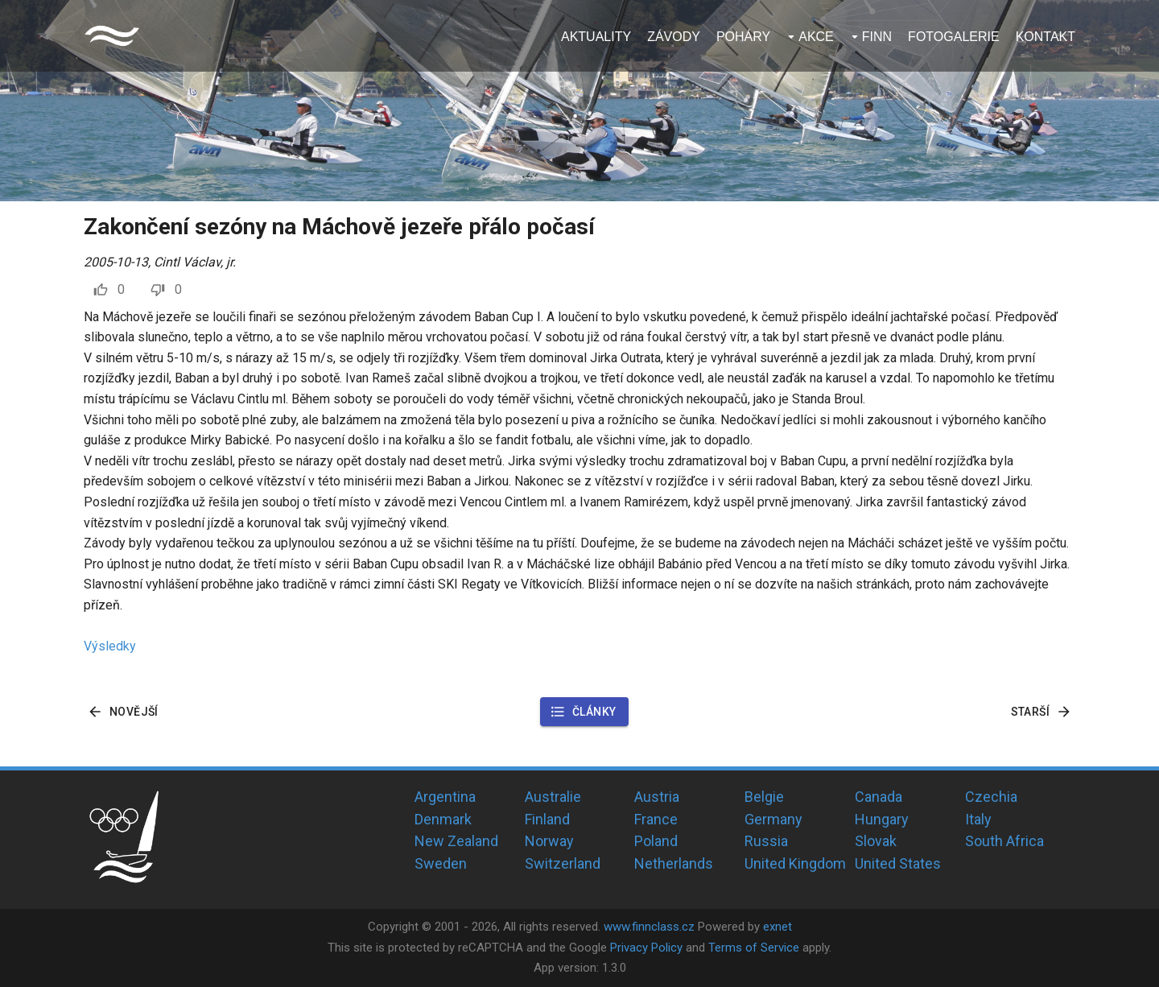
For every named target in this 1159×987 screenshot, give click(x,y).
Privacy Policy (646, 947)
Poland (656, 840)
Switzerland (562, 863)
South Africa (1004, 840)
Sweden (441, 863)
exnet (777, 926)
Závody (673, 36)
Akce (816, 36)
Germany (773, 819)
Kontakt (1045, 36)
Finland (547, 819)
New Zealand (456, 840)
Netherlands (673, 863)
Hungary (882, 819)
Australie (553, 796)
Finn (877, 36)
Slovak (876, 840)
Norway (549, 840)
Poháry (743, 36)
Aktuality (596, 36)
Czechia (991, 796)
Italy (978, 819)
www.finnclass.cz (649, 926)
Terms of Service (753, 947)
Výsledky (110, 646)
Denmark (443, 819)
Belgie (764, 796)
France (656, 819)
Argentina (445, 796)
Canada (878, 796)
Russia (766, 840)
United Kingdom (795, 863)
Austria (656, 796)
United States (898, 863)
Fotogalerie (954, 36)
